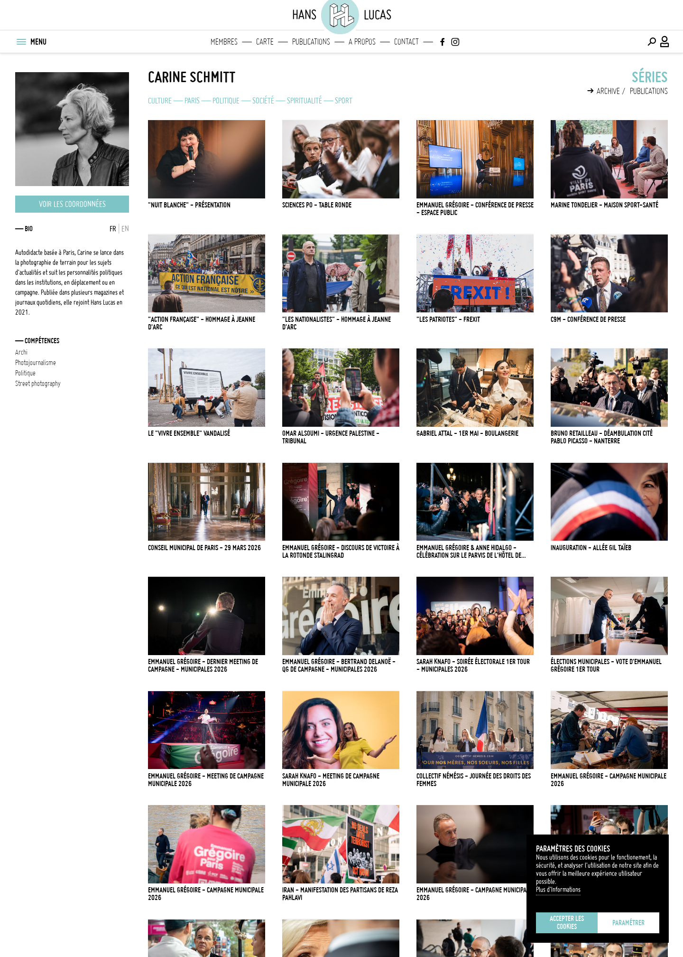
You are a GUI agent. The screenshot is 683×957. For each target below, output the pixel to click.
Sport (343, 100)
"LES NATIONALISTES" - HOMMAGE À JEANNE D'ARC (336, 323)
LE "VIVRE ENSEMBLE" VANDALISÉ (189, 433)
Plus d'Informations (558, 889)
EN (125, 229)
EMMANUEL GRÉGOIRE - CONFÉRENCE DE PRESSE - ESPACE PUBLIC (475, 208)
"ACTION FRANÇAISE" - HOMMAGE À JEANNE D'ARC (201, 323)
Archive (608, 91)
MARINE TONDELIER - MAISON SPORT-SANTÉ (604, 205)
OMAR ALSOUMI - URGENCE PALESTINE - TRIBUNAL (330, 437)
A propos (362, 42)
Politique (226, 100)
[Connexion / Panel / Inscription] (665, 41)
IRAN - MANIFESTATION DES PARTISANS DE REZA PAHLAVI (340, 893)
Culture (160, 100)
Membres (224, 42)
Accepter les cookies (567, 922)
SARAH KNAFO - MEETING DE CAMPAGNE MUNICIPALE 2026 (330, 780)
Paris (192, 100)
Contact (406, 42)
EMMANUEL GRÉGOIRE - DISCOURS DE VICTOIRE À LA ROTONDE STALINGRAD (340, 551)
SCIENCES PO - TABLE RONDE (316, 205)
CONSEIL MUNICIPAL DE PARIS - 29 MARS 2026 (204, 548)
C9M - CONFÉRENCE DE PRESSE (588, 319)
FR (113, 229)
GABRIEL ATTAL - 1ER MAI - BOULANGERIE (467, 433)
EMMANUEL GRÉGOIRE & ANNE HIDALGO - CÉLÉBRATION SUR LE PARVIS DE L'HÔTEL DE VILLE (468, 551)
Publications (311, 42)
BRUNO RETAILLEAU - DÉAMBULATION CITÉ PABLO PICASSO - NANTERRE (602, 437)
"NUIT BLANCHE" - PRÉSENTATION (189, 205)
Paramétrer (628, 923)
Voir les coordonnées (72, 204)
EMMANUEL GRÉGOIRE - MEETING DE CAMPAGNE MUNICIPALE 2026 (206, 780)
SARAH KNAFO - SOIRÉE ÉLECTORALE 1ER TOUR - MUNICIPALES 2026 (473, 665)
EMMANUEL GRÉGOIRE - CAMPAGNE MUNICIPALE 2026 (608, 780)
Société (263, 100)
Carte (265, 42)
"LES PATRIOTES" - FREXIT (448, 319)
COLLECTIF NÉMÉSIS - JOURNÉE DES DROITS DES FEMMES (473, 780)
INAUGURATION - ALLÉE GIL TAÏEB (591, 548)
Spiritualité (304, 100)
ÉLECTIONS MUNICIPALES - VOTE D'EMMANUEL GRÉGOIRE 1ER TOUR (606, 665)
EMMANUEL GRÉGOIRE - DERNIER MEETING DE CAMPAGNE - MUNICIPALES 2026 (203, 665)
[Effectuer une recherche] (651, 41)
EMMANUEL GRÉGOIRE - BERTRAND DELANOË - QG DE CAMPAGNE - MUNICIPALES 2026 (339, 665)
